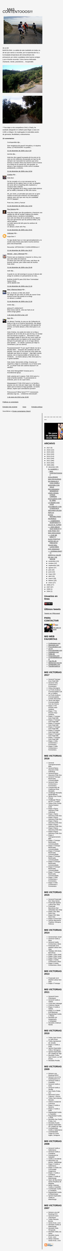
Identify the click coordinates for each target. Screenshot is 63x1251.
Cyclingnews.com (54, 643)
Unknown (10, 233)
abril (50, 576)
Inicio (24, 407)
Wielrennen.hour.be (55, 663)
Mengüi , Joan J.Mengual (15, 254)
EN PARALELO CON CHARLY (54, 482)
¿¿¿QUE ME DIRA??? (52, 536)
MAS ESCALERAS (54, 479)
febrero (51, 580)
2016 (49, 450)
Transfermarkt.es (54, 666)
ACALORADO (53, 477)
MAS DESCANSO (54, 533)
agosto (51, 567)
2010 (49, 463)
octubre (51, 563)
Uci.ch (50, 649)
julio (50, 570)
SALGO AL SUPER (54, 525)
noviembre (52, 561)
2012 (49, 458)
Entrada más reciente (10, 407)
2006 (49, 589)
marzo (51, 578)
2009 (49, 465)
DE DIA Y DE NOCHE (52, 558)
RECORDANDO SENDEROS (53, 490)
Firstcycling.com (53, 656)
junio (50, 572)
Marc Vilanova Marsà (14, 289)
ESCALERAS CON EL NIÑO (54, 499)
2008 (49, 585)
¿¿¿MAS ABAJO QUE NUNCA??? (55, 528)
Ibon (8, 318)
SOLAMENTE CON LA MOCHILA (54, 507)
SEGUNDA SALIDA (55, 510)
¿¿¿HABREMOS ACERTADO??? (54, 521)
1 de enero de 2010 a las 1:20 (17, 315)
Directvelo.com (53, 645)
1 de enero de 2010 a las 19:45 (18, 397)
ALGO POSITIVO (54, 539)
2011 (49, 460)
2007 (49, 587)
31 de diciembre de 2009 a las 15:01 (19, 230)
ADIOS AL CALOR (54, 555)
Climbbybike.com (54, 664)
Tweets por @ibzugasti (52, 613)
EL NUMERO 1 (53, 469)
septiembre (53, 565)
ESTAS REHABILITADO (54, 515)
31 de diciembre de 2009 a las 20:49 (19, 267)
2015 (49, 452)
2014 (49, 454)
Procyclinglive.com (54, 647)
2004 (49, 591)
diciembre (52, 467)
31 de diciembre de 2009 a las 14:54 (19, 206)
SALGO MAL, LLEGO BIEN (53, 546)
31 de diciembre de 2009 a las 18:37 (19, 250)
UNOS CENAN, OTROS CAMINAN (53, 494)
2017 (49, 448)
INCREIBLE (52, 519)
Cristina (9, 174)
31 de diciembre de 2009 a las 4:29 (19, 151)
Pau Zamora (11, 209)
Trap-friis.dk (52, 661)
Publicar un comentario (10, 402)
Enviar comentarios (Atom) (21, 411)
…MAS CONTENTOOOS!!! (18, 10)
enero (51, 583)
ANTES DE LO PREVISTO (53, 542)
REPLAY (51, 513)
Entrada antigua (37, 407)
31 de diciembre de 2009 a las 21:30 (19, 301)
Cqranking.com (53, 652)
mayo (51, 574)
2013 (49, 456)
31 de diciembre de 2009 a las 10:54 (19, 171)
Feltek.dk (51, 654)
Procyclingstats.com (55, 650)
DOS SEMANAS (53, 549)
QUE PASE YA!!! (53, 531)
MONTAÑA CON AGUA (53, 486)
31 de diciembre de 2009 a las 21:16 (19, 286)
